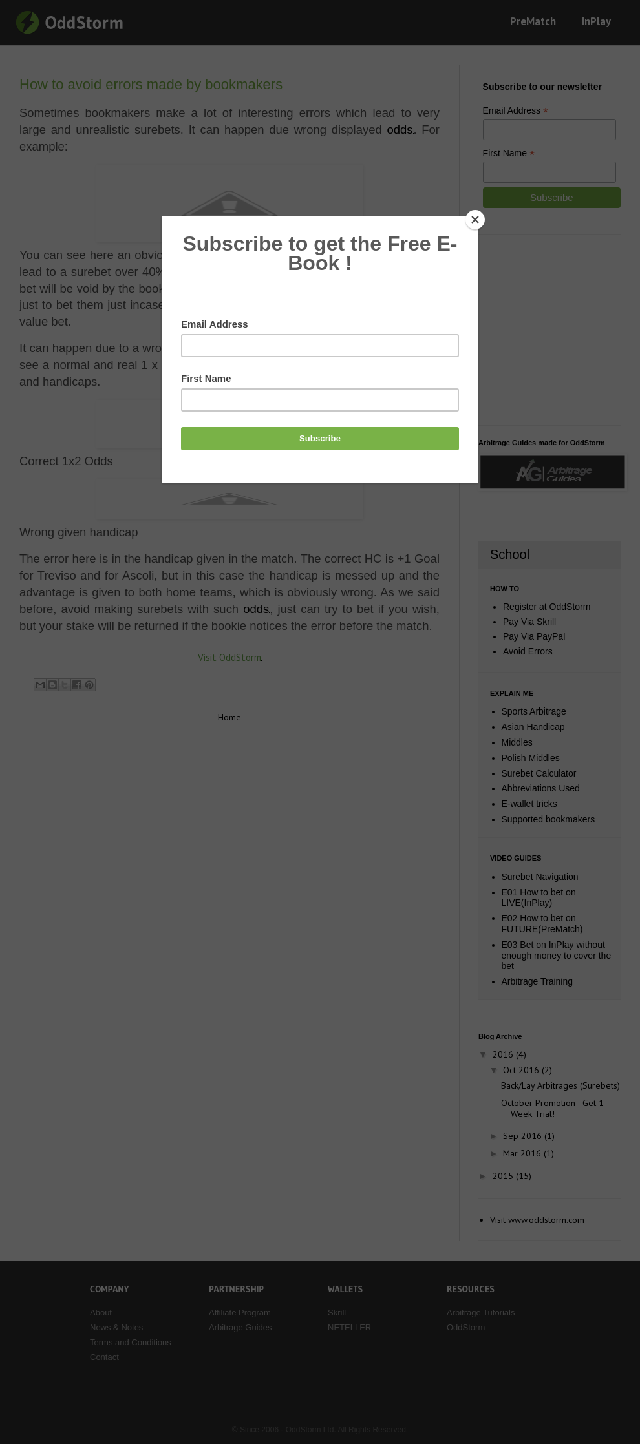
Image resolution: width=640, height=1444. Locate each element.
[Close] (475, 219)
